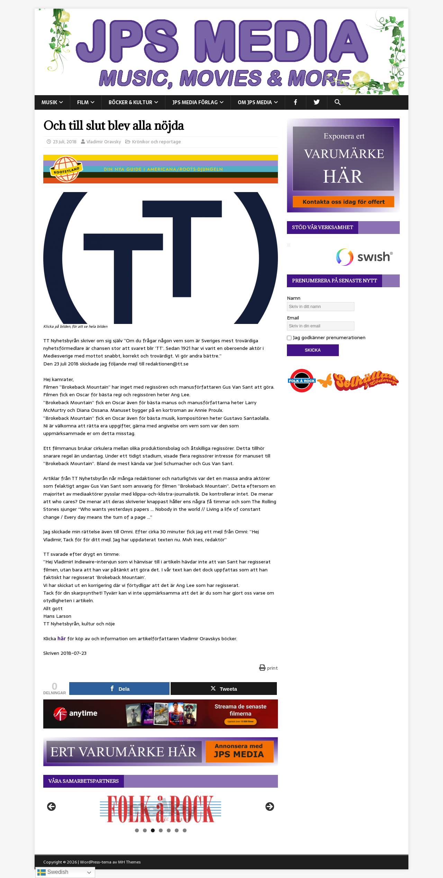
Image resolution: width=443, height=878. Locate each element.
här (61, 638)
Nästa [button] (269, 807)
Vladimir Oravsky (104, 141)
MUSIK (49, 102)
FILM (83, 102)
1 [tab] (137, 830)
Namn (293, 298)
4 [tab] (161, 830)
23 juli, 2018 (64, 141)
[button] (337, 102)
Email (293, 318)
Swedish (52, 872)
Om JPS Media (255, 102)
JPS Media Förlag (195, 102)
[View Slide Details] (160, 809)
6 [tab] (177, 830)
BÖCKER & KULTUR (130, 102)
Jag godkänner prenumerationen (326, 337)
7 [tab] (185, 830)
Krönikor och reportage (156, 141)
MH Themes (129, 862)
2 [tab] (145, 830)
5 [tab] (169, 830)
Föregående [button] (52, 807)
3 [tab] (153, 830)
